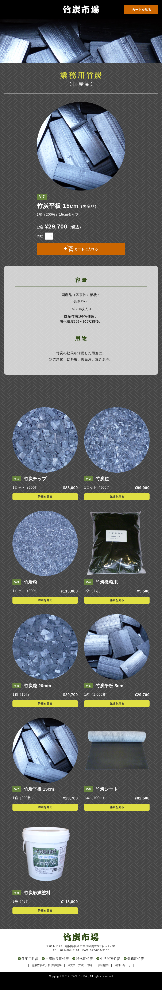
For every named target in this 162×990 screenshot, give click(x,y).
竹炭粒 (102, 488)
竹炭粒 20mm (37, 694)
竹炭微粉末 (107, 591)
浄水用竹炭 (84, 968)
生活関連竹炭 (110, 968)
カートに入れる (86, 249)
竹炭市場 (81, 4)
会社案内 (103, 974)
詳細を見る (45, 506)
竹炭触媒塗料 (37, 901)
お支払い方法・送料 (79, 974)
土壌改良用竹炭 (57, 968)
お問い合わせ (122, 974)
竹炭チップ (35, 488)
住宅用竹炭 (30, 968)
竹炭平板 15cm (39, 798)
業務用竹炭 (135, 968)
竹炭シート (107, 798)
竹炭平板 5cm (109, 694)
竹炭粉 (30, 591)
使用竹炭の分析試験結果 (46, 974)
